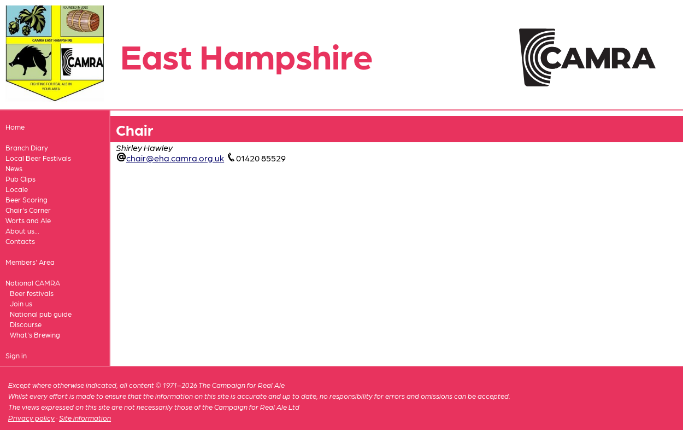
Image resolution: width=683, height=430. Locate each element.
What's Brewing (35, 334)
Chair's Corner (28, 210)
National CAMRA (32, 282)
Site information (85, 418)
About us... (22, 230)
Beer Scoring (26, 199)
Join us (21, 303)
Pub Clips (20, 179)
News (13, 168)
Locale (16, 189)
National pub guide (41, 314)
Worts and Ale (28, 220)
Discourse (26, 324)
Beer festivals (32, 293)
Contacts (20, 241)
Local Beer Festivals (38, 158)
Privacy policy (31, 418)
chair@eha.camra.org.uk (175, 158)
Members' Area (30, 262)
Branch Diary (26, 147)
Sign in (16, 355)
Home (15, 127)
